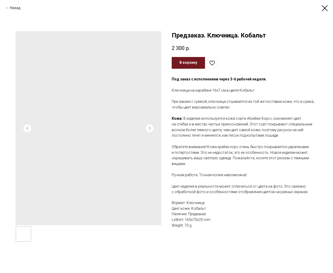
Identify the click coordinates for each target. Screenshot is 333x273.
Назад (15, 8)
